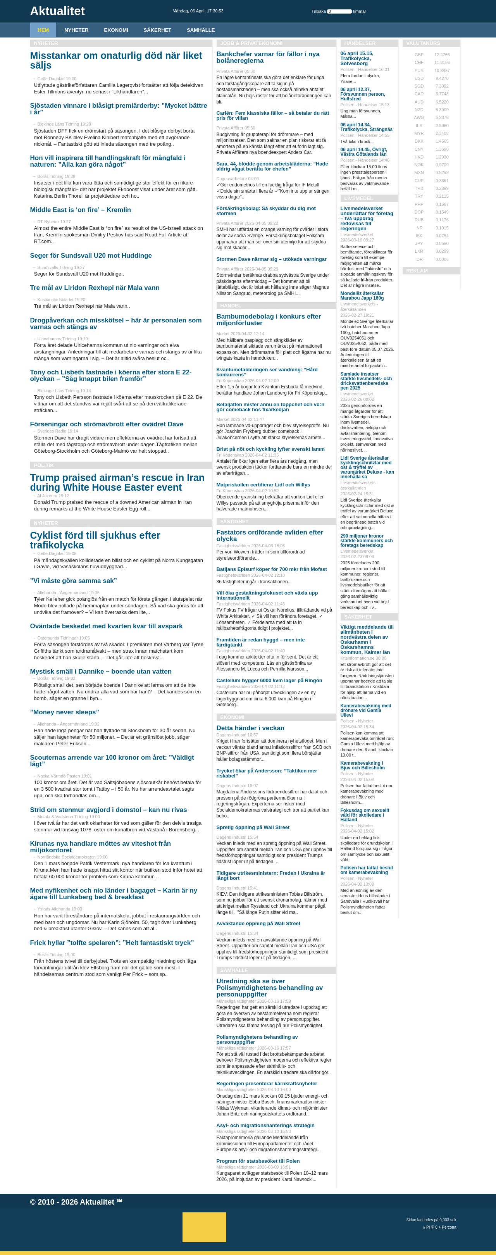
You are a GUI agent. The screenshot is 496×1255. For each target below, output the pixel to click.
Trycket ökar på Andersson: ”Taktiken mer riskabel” (267, 773)
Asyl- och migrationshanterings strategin (266, 1125)
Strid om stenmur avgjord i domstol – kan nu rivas (108, 810)
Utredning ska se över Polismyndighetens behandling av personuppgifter (270, 987)
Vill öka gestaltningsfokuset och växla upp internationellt (267, 595)
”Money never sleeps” (65, 712)
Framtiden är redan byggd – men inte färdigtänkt (261, 642)
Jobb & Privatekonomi (251, 43)
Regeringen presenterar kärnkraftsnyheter (267, 1083)
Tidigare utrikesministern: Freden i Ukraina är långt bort (271, 875)
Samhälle (201, 30)
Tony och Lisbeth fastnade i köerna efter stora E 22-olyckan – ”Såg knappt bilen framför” (111, 376)
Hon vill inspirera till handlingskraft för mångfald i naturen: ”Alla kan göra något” (108, 161)
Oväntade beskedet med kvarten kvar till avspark (106, 626)
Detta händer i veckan (251, 728)
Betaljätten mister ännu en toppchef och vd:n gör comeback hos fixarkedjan (271, 407)
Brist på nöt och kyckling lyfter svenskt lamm (271, 449)
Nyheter (76, 30)
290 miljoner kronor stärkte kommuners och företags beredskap (367, 540)
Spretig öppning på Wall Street (253, 827)
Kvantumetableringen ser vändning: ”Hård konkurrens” (267, 372)
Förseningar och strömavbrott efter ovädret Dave (107, 424)
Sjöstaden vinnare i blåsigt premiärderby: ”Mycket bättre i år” (118, 109)
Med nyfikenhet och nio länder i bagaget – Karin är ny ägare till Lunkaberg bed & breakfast (114, 894)
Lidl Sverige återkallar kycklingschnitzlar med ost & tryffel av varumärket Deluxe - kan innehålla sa (367, 467)
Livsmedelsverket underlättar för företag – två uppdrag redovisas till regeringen (367, 218)
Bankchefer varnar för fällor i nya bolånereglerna (268, 57)
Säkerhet (158, 30)
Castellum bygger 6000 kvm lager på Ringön (269, 680)
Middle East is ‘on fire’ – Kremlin (80, 210)
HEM (43, 30)
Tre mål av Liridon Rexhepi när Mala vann (95, 287)
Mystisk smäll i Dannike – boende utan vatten (101, 671)
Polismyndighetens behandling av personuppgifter (257, 1039)
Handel (230, 306)
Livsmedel (358, 198)
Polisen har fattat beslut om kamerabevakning (367, 870)
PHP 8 (431, 1227)
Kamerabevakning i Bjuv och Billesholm (363, 765)
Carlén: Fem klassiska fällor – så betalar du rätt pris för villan (273, 115)
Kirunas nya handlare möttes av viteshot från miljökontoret (100, 847)
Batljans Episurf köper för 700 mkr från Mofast (272, 569)
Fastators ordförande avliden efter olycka (270, 536)
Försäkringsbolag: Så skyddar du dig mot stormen (266, 210)
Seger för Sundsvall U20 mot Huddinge (91, 255)
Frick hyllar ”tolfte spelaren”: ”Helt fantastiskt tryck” (112, 942)
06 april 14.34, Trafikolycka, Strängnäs (367, 127)
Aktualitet (97, 1202)
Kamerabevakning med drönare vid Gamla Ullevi (366, 710)
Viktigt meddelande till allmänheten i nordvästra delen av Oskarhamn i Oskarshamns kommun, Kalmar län (367, 639)
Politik (44, 465)
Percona (449, 1227)
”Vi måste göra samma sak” (73, 580)
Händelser (360, 43)
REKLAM (417, 271)
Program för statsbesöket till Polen (258, 1161)
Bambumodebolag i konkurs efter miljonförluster (269, 320)
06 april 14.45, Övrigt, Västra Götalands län (364, 152)
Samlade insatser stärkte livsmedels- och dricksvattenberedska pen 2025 (366, 381)
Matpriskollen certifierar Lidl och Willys (263, 485)
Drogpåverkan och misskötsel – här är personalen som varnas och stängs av (116, 324)
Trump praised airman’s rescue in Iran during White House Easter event (117, 482)
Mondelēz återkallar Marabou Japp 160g (362, 296)
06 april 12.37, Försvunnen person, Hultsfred (363, 94)
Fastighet (234, 521)
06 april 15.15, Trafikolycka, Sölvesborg (357, 58)
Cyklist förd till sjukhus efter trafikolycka (95, 540)
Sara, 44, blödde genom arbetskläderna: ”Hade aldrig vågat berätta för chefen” (272, 166)
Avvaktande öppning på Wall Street (258, 923)
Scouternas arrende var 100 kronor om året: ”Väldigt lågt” (112, 761)
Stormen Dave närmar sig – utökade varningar (272, 259)
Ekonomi (116, 30)
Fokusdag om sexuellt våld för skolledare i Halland (365, 815)
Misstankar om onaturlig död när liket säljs (116, 60)
